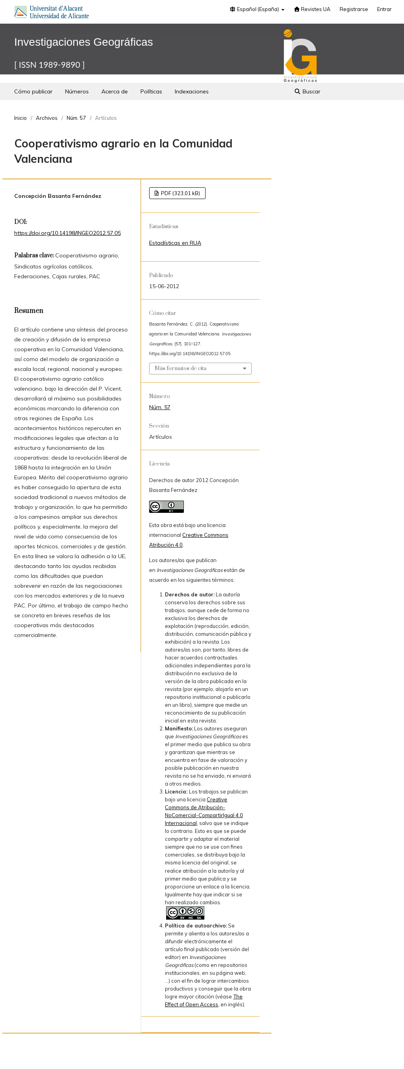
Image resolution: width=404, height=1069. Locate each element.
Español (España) (255, 9)
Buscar (307, 91)
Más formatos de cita (180, 368)
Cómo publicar (33, 91)
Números (77, 91)
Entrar (384, 9)
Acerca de (114, 91)
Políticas (151, 91)
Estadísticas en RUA (175, 242)
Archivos (47, 118)
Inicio (20, 118)
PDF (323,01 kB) (180, 193)
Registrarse (354, 9)
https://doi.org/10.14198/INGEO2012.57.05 (67, 233)
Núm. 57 (76, 118)
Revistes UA (312, 9)
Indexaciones (192, 91)
